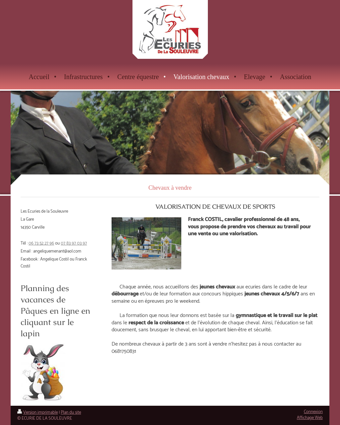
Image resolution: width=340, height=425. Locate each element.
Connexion (313, 411)
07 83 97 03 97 (74, 243)
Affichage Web (310, 417)
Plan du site (71, 412)
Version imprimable (37, 412)
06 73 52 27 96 (41, 243)
